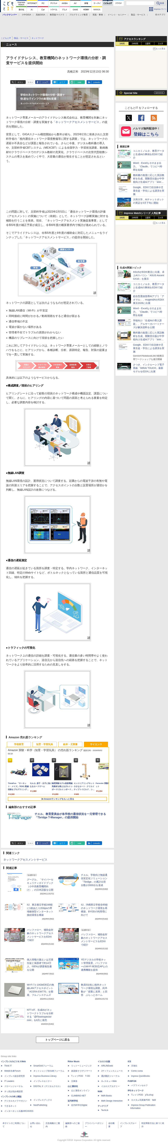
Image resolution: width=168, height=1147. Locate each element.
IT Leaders (9, 1081)
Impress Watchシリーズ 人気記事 (142, 213)
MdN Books (106, 1095)
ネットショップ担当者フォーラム (48, 1071)
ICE (129, 1061)
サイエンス (96, 744)
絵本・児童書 (70, 744)
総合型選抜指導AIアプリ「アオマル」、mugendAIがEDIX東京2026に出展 (148, 299)
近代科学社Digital (79, 1105)
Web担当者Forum (12, 1071)
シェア (45, 82)
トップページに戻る (57, 1039)
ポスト (20, 82)
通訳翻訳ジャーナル (110, 1076)
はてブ (62, 82)
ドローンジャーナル (13, 1086)
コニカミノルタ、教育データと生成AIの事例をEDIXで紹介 (148, 154)
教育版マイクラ (57, 15)
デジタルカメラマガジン (15, 1101)
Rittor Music (74, 1061)
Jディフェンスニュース (112, 1071)
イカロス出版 (104, 1061)
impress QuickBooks (140, 1076)
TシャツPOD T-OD (80, 1076)
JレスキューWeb (109, 1081)
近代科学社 (73, 1101)
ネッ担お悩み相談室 (13, 1091)
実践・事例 (98, 15)
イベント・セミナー (117, 15)
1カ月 (160, 43)
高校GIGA (40, 15)
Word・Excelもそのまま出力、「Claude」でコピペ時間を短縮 (147, 166)
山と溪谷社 (73, 1086)
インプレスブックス (42, 1100)
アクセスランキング (135, 39)
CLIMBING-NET (78, 1095)
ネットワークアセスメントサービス (25, 859)
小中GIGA (26, 15)
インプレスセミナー (42, 1081)
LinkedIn (96, 82)
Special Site (130, 93)
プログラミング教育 (78, 15)
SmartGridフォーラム (43, 1066)
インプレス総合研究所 (14, 1076)
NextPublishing (40, 1105)
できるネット (10, 1106)
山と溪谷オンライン (80, 1090)
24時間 (135, 43)
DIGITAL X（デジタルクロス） (47, 1086)
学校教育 (19, 744)
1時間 (122, 43)
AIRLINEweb (107, 1066)
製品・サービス (138, 15)
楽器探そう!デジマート (81, 1071)
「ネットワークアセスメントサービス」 (77, 122)
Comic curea (137, 1071)
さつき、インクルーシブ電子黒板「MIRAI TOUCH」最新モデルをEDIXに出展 (148, 368)
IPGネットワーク (136, 1090)
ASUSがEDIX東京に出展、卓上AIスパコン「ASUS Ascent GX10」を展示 (148, 275)
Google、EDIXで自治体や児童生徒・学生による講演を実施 (148, 190)
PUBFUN (132, 1081)
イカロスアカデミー (110, 1086)
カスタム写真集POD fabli (143, 1100)
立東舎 (74, 1081)
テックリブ (103, 1106)
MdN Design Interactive (112, 1101)
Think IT (8, 1066)
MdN (100, 1091)
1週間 (148, 43)
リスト (30, 82)
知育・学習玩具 (44, 744)
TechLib (104, 1110)
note (79, 82)
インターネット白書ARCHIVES (18, 1111)
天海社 (134, 1066)
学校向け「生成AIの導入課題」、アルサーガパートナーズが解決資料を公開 (148, 324)
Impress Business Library (45, 1076)
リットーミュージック (81, 1066)
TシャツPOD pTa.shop (142, 1095)
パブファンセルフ (139, 1085)
